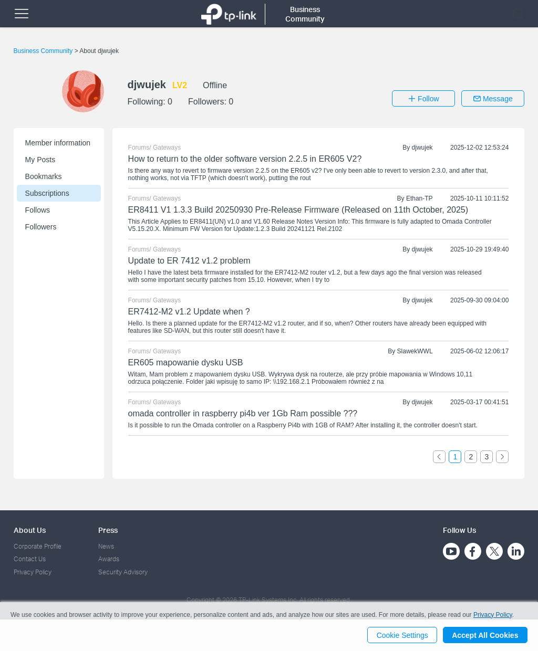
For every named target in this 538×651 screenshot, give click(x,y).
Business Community (44, 51)
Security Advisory (123, 572)
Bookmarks (43, 176)
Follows (37, 210)
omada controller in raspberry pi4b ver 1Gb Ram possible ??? (243, 413)
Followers (41, 227)
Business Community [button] (305, 14)
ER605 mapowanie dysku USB (185, 362)
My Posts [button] (40, 159)
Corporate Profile (37, 546)
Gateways (167, 147)
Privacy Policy (32, 572)
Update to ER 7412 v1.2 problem (189, 260)
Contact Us (30, 559)
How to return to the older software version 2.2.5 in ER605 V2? (245, 158)
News (106, 546)
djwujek (422, 147)
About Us (30, 530)
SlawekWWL (415, 351)
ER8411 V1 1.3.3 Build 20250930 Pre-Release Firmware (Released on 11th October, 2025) (298, 209)
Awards (108, 559)
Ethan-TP (419, 198)
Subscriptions (47, 193)
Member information (58, 143)
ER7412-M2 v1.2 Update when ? (189, 311)
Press (108, 530)
